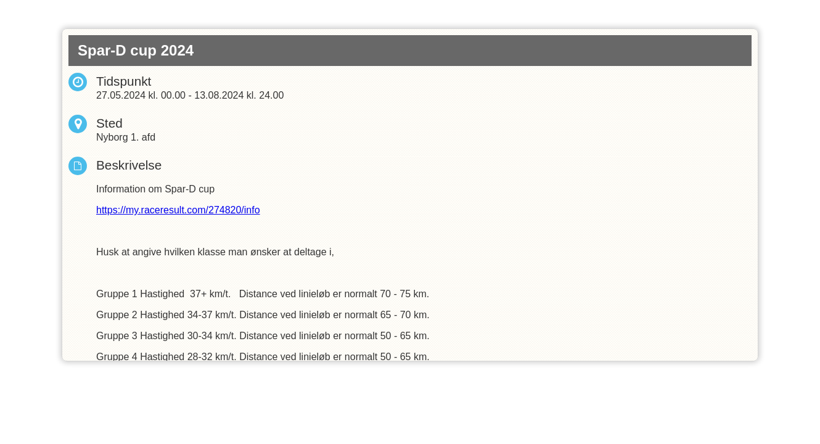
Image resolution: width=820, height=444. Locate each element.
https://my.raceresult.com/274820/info (178, 210)
